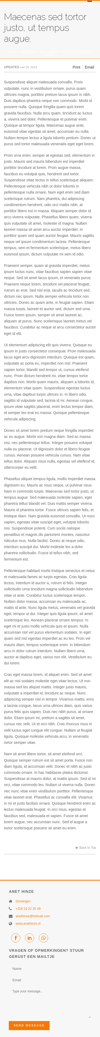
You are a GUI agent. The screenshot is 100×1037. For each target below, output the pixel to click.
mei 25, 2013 (28, 67)
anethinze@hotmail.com (32, 916)
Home (13, 51)
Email (89, 67)
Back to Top (85, 848)
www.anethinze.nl (27, 923)
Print (76, 67)
